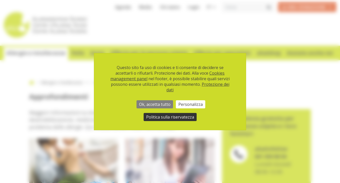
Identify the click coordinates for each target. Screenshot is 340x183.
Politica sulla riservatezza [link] (170, 117)
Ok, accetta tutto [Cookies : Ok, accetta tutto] (155, 104)
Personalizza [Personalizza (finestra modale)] (190, 104)
